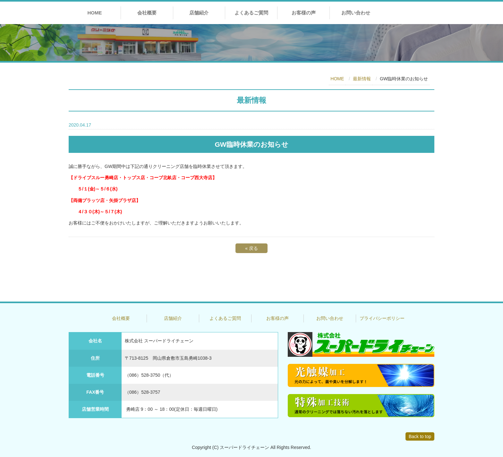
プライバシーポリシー (382, 318)
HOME (94, 12)
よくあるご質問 (251, 12)
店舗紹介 (199, 12)
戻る (251, 248)
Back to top (420, 436)
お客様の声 (304, 12)
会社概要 (147, 12)
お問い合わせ (355, 12)
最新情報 (362, 78)
